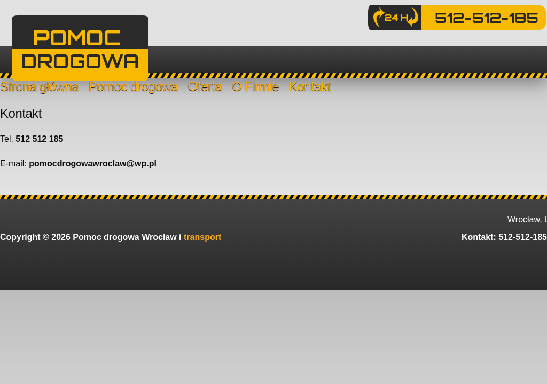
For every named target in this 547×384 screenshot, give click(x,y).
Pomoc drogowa (133, 86)
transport (202, 237)
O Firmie (255, 86)
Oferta (205, 86)
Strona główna (39, 86)
